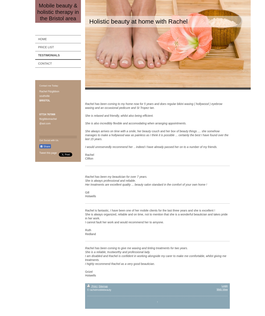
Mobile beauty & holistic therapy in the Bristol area (58, 12)
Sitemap (103, 286)
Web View (222, 289)
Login (225, 286)
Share (45, 146)
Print (92, 286)
